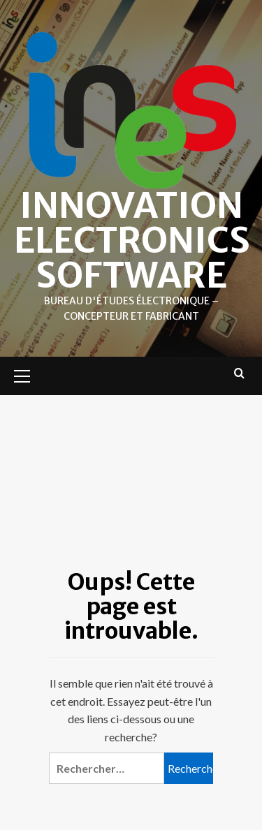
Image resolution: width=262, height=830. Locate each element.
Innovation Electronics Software (132, 240)
